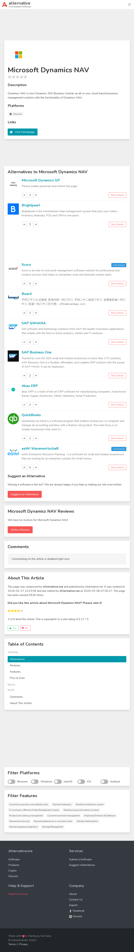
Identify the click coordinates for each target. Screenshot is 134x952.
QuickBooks (31, 415)
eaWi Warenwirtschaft (40, 448)
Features (15, 672)
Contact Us (76, 900)
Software (14, 859)
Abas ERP (30, 385)
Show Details (117, 195)
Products (13, 865)
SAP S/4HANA (34, 323)
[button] (129, 4)
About (73, 894)
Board (27, 293)
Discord (13, 876)
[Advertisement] (67, 26)
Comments (16, 697)
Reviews (15, 665)
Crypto (12, 871)
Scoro (26, 264)
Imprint (73, 905)
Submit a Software (80, 859)
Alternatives (17, 659)
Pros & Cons (17, 678)
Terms (12, 944)
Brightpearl (31, 205)
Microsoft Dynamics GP (41, 180)
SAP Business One (36, 352)
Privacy (23, 944)
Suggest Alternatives (82, 865)
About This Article (21, 703)
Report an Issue (18, 894)
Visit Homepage (25, 132)
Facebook (76, 911)
